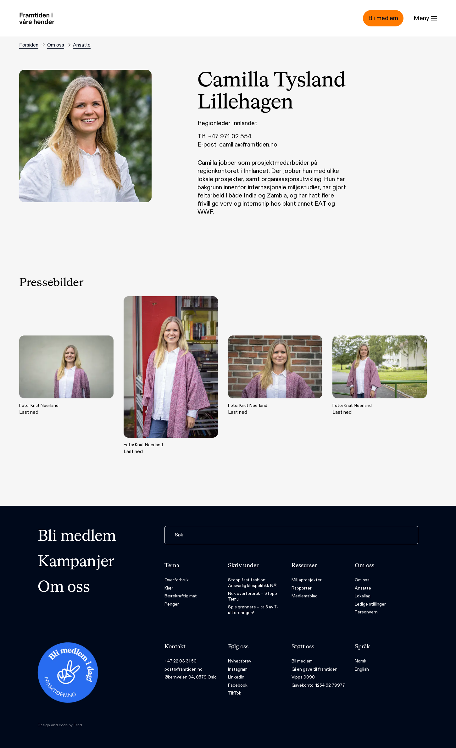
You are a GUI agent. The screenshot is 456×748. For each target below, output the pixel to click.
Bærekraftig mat (180, 596)
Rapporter (302, 588)
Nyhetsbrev (239, 661)
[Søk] (291, 535)
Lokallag (362, 596)
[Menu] (425, 18)
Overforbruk (176, 580)
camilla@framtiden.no (248, 145)
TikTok (234, 693)
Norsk (360, 661)
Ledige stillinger (370, 604)
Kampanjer (76, 562)
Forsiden (28, 45)
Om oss (55, 45)
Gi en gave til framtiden (314, 669)
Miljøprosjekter (307, 580)
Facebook (237, 685)
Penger (171, 604)
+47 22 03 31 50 (180, 661)
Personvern (366, 612)
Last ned (66, 375)
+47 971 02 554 (230, 136)
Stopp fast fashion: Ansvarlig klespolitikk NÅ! (252, 583)
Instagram (237, 669)
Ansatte (82, 45)
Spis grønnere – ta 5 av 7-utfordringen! (253, 610)
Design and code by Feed (60, 725)
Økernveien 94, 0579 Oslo (190, 677)
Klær (168, 588)
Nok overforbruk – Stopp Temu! (252, 596)
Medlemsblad (305, 596)
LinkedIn (236, 677)
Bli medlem (77, 536)
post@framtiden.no (183, 669)
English (362, 669)
